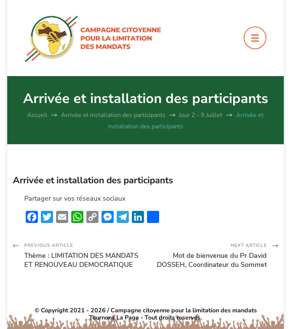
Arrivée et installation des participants (93, 180)
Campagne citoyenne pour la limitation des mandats (184, 310)
